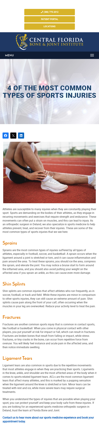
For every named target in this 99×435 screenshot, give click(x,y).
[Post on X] (13, 136)
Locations (49, 26)
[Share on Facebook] (6, 136)
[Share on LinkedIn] (21, 136)
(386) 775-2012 (49, 12)
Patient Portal (49, 19)
